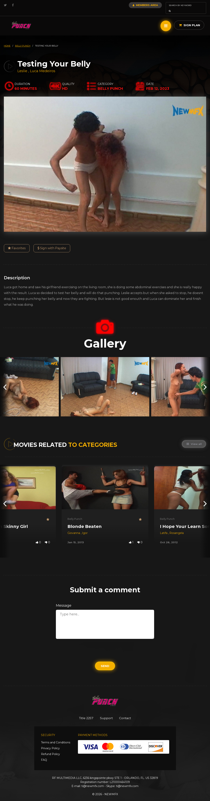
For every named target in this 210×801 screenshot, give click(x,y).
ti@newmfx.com (92, 781)
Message (63, 600)
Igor (85, 527)
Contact (127, 713)
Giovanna (74, 527)
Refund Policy (50, 749)
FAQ (44, 755)
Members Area (135, 5)
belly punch (22, 40)
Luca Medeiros (42, 65)
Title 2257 (84, 713)
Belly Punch (74, 513)
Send (105, 660)
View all (193, 438)
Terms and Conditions (55, 737)
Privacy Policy (50, 743)
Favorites (17, 243)
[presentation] (5, 381)
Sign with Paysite (52, 243)
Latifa (164, 527)
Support (106, 713)
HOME (7, 40)
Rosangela (176, 527)
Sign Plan (189, 20)
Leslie (22, 65)
